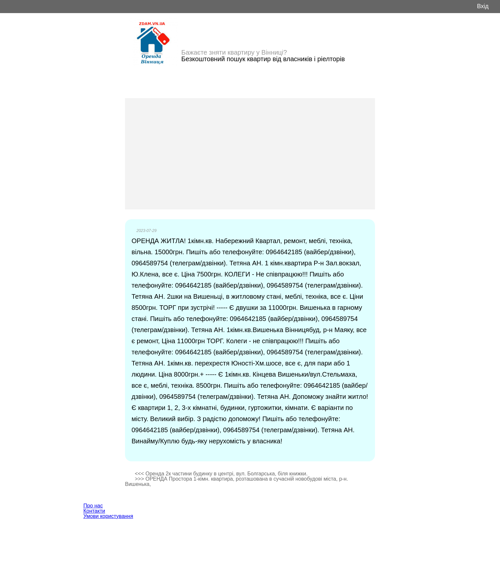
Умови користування (108, 516)
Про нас (93, 505)
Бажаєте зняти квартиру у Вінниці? (234, 52)
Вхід (483, 6)
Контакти (94, 511)
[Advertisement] (250, 154)
